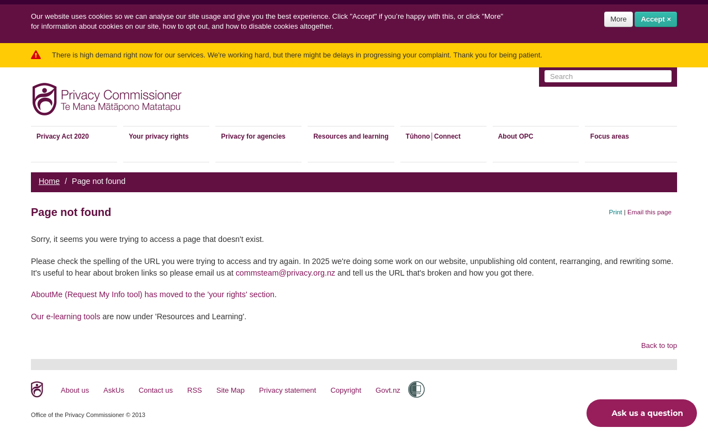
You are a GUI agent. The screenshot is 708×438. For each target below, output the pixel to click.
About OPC (515, 136)
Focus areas (609, 136)
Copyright (345, 390)
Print (615, 211)
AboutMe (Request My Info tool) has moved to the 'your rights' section (152, 294)
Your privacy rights (158, 136)
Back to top (659, 345)
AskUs (113, 390)
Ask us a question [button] (639, 413)
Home (49, 181)
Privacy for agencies (253, 136)
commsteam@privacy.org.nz (285, 272)
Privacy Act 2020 (62, 136)
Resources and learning (350, 136)
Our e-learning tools (66, 316)
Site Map (230, 390)
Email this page (649, 211)
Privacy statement (287, 390)
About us (75, 390)
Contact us (156, 390)
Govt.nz (388, 390)
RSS (194, 390)
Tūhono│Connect (433, 136)
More (618, 19)
